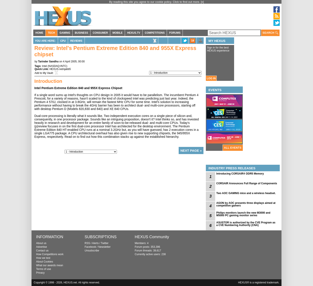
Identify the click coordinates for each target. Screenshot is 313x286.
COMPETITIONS (155, 32)
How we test (43, 257)
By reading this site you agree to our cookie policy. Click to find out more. (155, 1)
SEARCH (270, 33)
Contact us (42, 250)
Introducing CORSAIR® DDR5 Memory (240, 173)
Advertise (41, 246)
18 (192, 40)
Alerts (95, 243)
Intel (44, 66)
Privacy (40, 272)
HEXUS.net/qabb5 (60, 69)
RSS (87, 243)
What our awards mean (49, 265)
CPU (63, 40)
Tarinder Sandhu (48, 61)
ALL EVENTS (232, 147)
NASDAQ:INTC (57, 66)
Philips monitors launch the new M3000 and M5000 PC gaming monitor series (243, 214)
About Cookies (44, 261)
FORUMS (174, 32)
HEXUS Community (152, 237)
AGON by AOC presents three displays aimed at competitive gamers (245, 204)
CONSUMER (100, 32)
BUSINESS (81, 32)
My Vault (48, 73)
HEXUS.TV (133, 32)
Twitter (104, 243)
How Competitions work (49, 254)
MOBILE (117, 32)
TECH (51, 32)
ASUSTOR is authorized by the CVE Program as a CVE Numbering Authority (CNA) (245, 223)
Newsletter (104, 246)
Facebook (90, 246)
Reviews (76, 40)
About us (41, 243)
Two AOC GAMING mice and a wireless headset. (246, 193)
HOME (39, 32)
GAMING (65, 32)
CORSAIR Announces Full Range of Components (246, 183)
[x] (202, 1)
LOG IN (211, 78)
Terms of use (43, 269)
